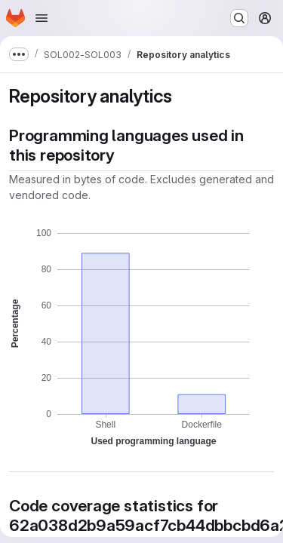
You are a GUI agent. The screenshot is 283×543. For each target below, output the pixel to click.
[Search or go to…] (239, 18)
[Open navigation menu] (41, 18)
